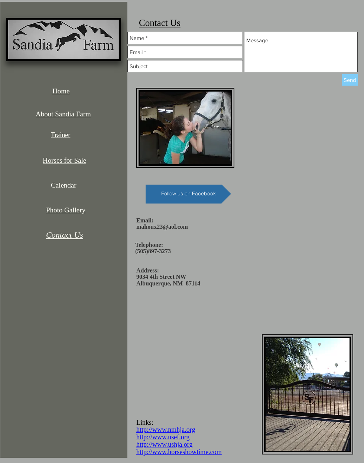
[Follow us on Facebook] (188, 194)
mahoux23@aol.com (162, 227)
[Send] (350, 80)
